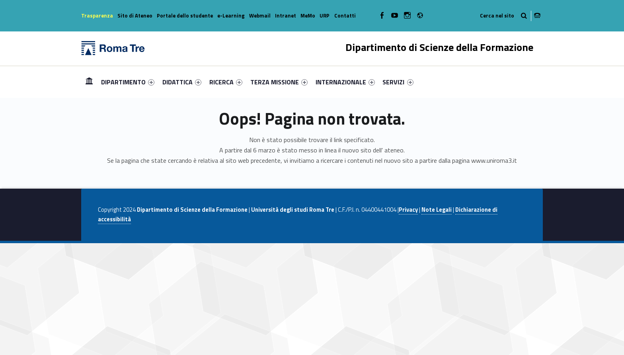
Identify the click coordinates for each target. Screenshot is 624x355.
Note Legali (436, 209)
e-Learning (231, 16)
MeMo (307, 16)
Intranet (285, 16)
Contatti (345, 16)
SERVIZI (397, 82)
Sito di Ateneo (134, 16)
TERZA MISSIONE (279, 82)
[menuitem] (89, 82)
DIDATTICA (181, 82)
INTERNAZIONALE (345, 82)
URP (325, 16)
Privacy (408, 209)
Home (89, 82)
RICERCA (225, 82)
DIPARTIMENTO (127, 82)
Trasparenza (97, 16)
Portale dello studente (185, 16)
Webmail (260, 16)
